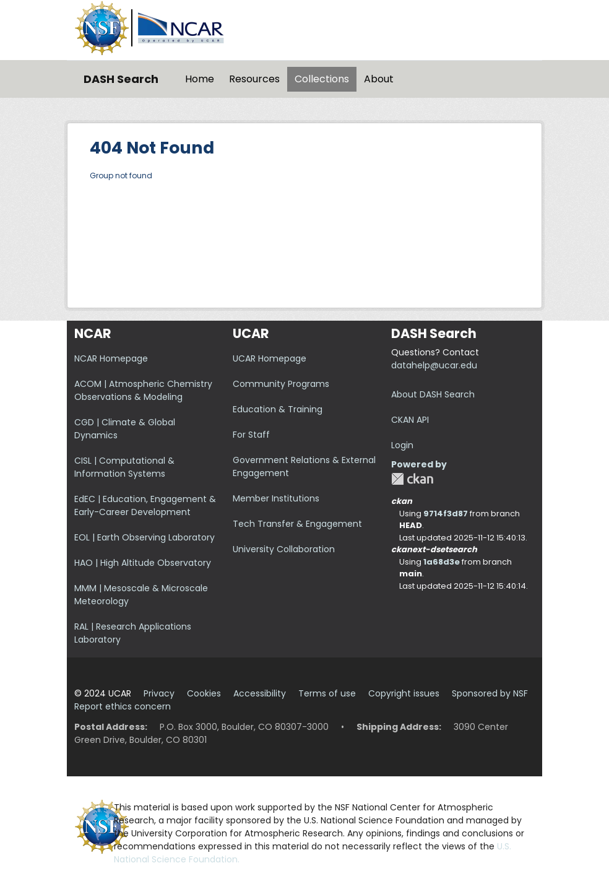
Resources (254, 79)
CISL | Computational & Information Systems (124, 467)
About (379, 79)
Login (402, 445)
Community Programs (281, 384)
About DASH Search (433, 394)
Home (199, 79)
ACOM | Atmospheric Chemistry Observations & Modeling (143, 390)
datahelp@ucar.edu (434, 365)
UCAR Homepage (269, 358)
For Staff (251, 434)
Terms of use (327, 693)
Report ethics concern (122, 706)
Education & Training (277, 409)
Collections (322, 79)
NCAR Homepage (111, 358)
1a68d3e (441, 562)
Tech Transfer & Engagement (297, 524)
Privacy (159, 693)
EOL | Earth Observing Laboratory (144, 537)
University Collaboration (284, 549)
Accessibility (259, 693)
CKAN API (410, 420)
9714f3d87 (445, 513)
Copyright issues (403, 693)
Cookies (204, 693)
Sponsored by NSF (490, 693)
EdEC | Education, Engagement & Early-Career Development (145, 505)
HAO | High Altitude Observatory (142, 563)
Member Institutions (276, 498)
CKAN (412, 478)
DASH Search (121, 79)
